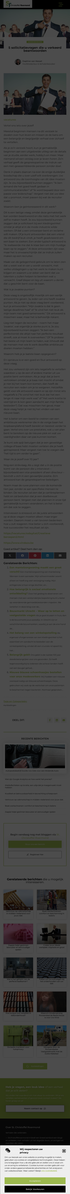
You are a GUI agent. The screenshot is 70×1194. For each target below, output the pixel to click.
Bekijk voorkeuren (35, 1189)
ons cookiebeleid (49, 1171)
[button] (63, 1150)
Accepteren (35, 1181)
